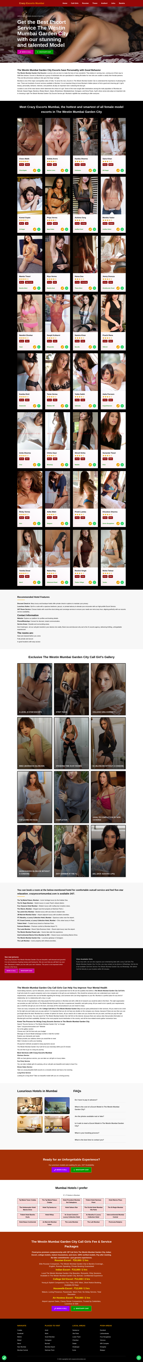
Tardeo (105, 582)
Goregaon (48, 1340)
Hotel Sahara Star (71, 1207)
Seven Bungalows (108, 523)
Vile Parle (75, 1333)
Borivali (47, 1343)
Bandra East (51, 288)
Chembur (75, 1340)
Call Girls (74, 3)
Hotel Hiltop (49, 1215)
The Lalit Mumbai (93, 1222)
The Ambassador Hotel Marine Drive (27, 1209)
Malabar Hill (51, 406)
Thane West (78, 288)
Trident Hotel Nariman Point (93, 1201)
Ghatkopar (75, 1347)
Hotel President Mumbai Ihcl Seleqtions (71, 1201)
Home (65, 3)
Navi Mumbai (21, 1347)
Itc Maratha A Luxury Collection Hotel (93, 1216)
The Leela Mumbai (71, 1222)
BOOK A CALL (25, 52)
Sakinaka (78, 406)
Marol (21, 582)
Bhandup (50, 464)
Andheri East (79, 229)
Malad (19, 1340)
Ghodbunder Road (108, 288)
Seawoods (22, 406)
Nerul (19, 1343)
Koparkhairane (107, 406)
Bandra (122, 3)
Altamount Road (52, 582)
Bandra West (23, 288)
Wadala (77, 464)
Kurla (74, 1350)
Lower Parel (76, 1337)
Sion (20, 523)
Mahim (19, 1337)
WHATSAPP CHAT (44, 52)
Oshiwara (78, 170)
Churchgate (23, 170)
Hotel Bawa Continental (27, 1222)
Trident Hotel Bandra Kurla (27, 1216)
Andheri (104, 3)
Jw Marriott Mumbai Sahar (50, 1223)
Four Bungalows (105, 1337)
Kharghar (103, 1347)
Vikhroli (105, 347)
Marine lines (51, 170)
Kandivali (20, 1333)
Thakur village (79, 582)
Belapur (102, 1350)
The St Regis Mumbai (115, 1207)
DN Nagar (106, 170)
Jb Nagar (22, 229)
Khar (104, 464)
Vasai (21, 347)
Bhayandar (50, 347)
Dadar (74, 1343)
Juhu (113, 3)
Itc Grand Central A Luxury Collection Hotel (71, 1216)
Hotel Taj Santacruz (49, 1207)
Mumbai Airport (50, 1347)
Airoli (46, 1330)
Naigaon (49, 523)
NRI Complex (104, 1343)
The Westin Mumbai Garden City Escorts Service (46, 93)
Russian (85, 3)
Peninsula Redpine (115, 1222)
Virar (20, 464)
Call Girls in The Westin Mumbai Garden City (46, 1003)
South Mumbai (49, 1337)
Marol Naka (50, 229)
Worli (46, 1333)
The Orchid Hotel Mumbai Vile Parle (93, 1209)
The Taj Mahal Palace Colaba (49, 1201)
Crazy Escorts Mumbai (31, 3)
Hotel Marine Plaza (115, 1200)
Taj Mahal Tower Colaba (27, 1200)
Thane (94, 3)
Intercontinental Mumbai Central (115, 1216)
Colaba (19, 1330)
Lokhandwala (104, 1333)
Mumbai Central (22, 1350)
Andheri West (107, 229)
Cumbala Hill (79, 523)
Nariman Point (49, 1350)
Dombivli (103, 1330)
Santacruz (75, 1330)
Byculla (77, 347)
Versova (102, 1340)
